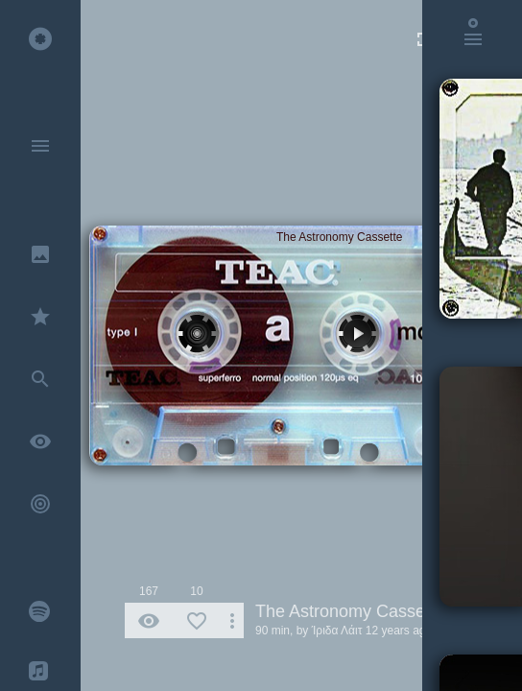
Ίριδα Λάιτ (337, 630)
